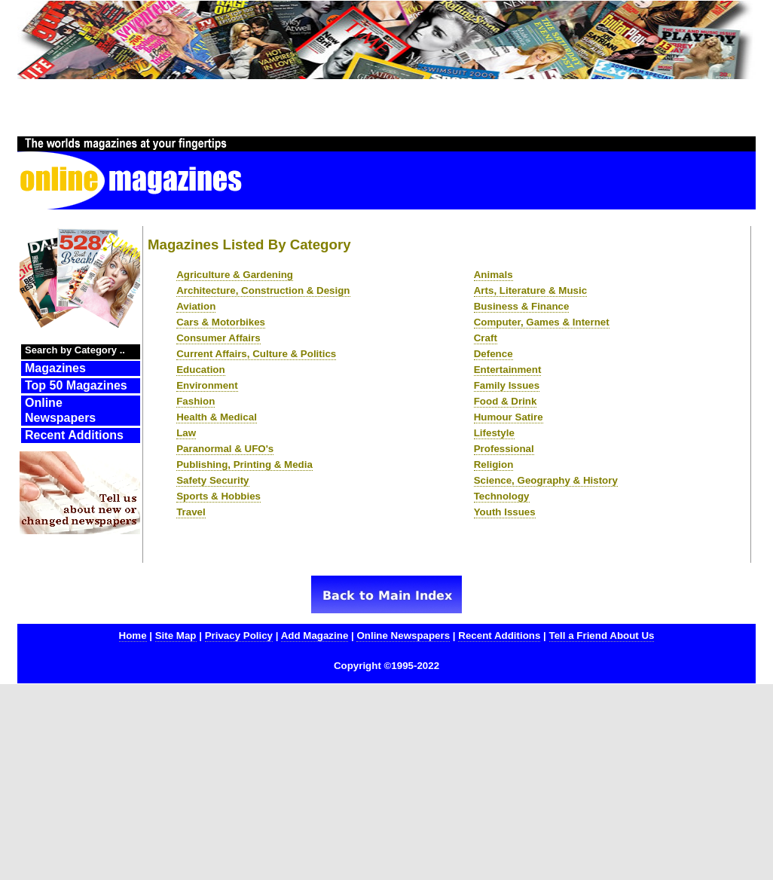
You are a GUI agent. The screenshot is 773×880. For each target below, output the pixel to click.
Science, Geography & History (546, 480)
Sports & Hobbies (218, 496)
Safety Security (212, 480)
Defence (493, 353)
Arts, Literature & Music (530, 290)
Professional (504, 448)
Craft (485, 338)
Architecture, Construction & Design (263, 290)
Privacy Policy (239, 635)
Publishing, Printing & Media (244, 464)
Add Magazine (315, 635)
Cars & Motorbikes (220, 322)
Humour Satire (508, 417)
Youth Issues (505, 512)
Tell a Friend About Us (602, 635)
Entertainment (508, 369)
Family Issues (506, 385)
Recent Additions (74, 435)
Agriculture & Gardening (234, 274)
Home (133, 635)
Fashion (195, 401)
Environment (206, 385)
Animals (493, 274)
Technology (502, 496)
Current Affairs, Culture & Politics (256, 353)
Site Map (176, 635)
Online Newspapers (60, 410)
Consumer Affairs (218, 338)
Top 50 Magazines (76, 385)
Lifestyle (494, 432)
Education (200, 369)
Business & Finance (522, 306)
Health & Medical (216, 417)
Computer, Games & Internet (542, 322)
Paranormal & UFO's (224, 448)
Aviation (195, 306)
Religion (494, 464)
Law (186, 432)
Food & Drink (505, 401)
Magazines (55, 368)
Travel (191, 512)
